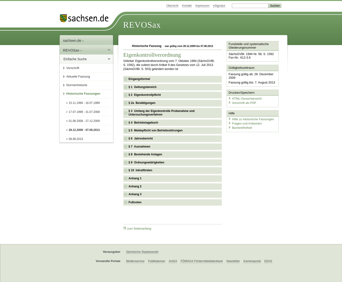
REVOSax (142, 25)
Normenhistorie (76, 85)
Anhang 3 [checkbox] (135, 194)
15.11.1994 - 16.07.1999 (84, 103)
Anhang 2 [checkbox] (135, 186)
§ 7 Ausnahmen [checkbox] (139, 146)
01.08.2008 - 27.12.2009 (84, 121)
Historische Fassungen (83, 93)
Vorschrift (72, 68)
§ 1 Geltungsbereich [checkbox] (142, 87)
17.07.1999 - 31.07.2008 (84, 112)
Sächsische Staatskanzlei (142, 252)
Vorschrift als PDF (242, 102)
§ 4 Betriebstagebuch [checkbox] (143, 122)
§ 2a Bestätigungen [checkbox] (141, 103)
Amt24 (173, 261)
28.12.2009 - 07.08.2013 (84, 130)
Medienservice (135, 261)
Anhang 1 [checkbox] (135, 178)
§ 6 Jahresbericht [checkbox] (140, 138)
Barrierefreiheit (240, 127)
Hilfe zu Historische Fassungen (251, 119)
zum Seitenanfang (137, 228)
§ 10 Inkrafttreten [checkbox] (140, 170)
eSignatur (219, 5)
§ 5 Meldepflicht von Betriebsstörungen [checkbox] (155, 130)
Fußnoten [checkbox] (135, 202)
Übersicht (172, 5)
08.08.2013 (76, 139)
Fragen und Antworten (245, 123)
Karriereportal (252, 261)
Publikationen (156, 261)
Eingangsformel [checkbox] (139, 79)
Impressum (202, 5)
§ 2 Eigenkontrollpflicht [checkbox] (144, 95)
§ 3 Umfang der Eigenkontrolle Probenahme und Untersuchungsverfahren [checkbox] (161, 112)
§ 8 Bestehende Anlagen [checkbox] (145, 154)
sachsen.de (73, 40)
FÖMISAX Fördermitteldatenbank (201, 261)
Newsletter (233, 261)
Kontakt (187, 5)
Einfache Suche (75, 59)
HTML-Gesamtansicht (244, 98)
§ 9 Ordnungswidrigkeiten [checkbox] (146, 162)
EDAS (268, 261)
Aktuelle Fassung (78, 76)
